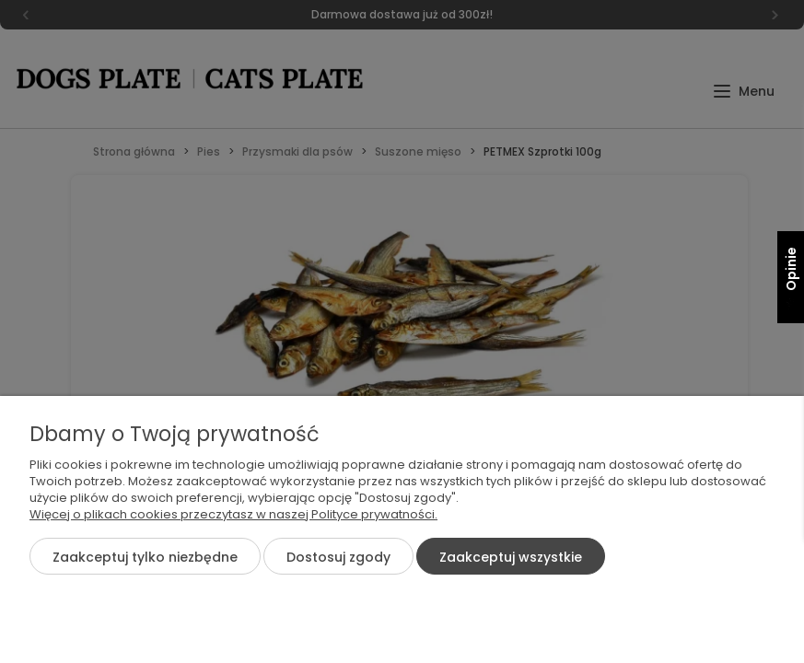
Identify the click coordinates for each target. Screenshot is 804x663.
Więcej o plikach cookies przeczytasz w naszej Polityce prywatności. (233, 514)
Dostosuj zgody (338, 557)
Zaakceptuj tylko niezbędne (145, 557)
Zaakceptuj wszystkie (510, 557)
